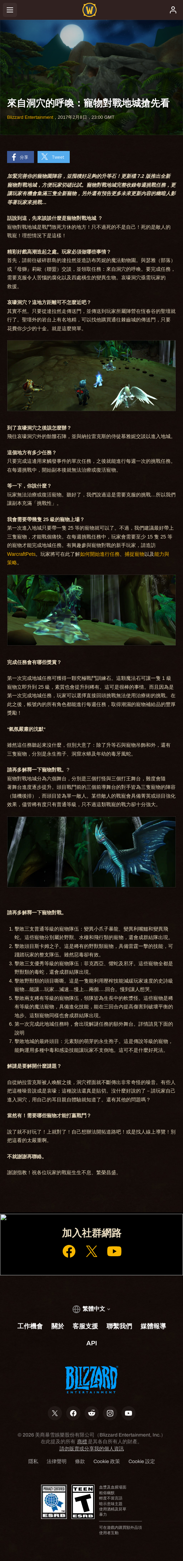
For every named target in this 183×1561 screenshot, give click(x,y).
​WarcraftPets (21, 554)
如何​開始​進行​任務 (100, 554)
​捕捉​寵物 (134, 554)
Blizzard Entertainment (30, 117)
